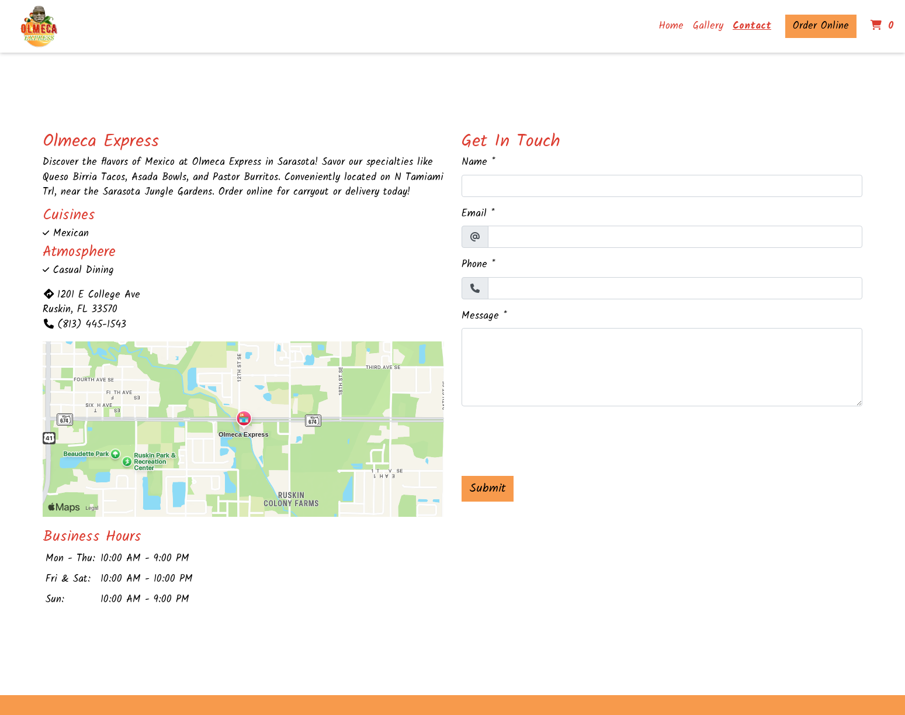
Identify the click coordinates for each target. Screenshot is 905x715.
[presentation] (550, 438)
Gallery (708, 26)
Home (671, 26)
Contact (752, 26)
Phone (474, 264)
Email (474, 214)
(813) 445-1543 (84, 325)
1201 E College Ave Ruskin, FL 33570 (91, 302)
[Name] (662, 186)
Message (480, 316)
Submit (487, 488)
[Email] (675, 237)
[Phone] (675, 288)
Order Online (821, 26)
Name (474, 162)
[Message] (662, 367)
